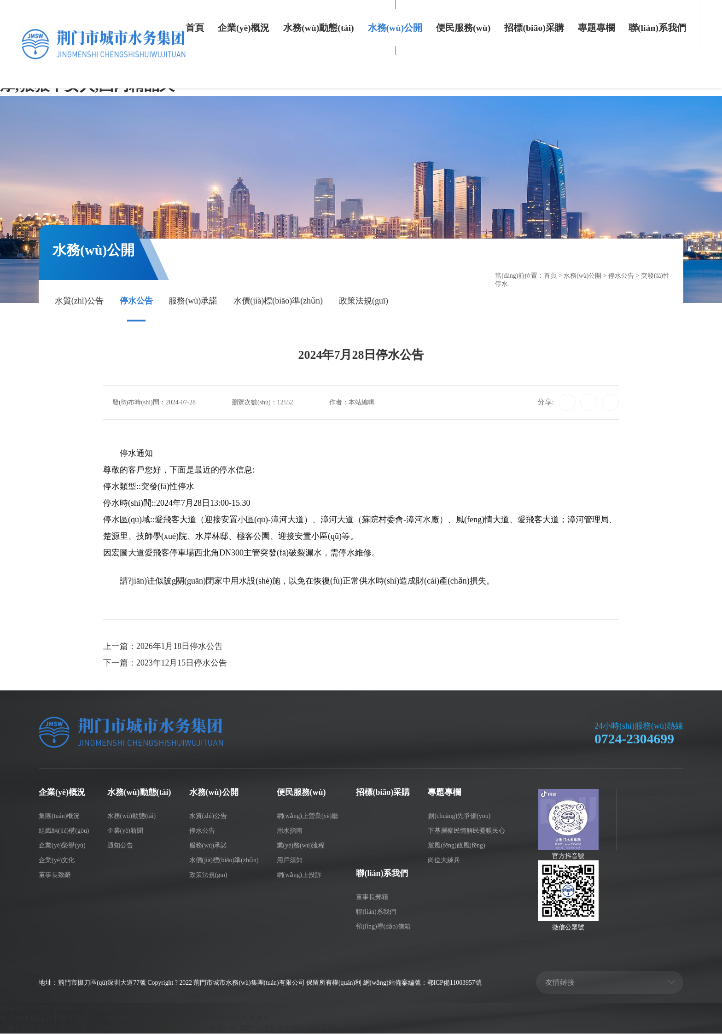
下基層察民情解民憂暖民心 (466, 831)
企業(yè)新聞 (125, 831)
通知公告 (120, 845)
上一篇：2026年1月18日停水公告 (163, 647)
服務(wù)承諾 (193, 301)
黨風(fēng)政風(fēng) (456, 845)
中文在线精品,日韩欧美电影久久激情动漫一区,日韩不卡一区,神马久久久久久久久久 (143, 1018)
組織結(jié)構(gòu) (64, 831)
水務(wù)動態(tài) (318, 28)
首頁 (195, 28)
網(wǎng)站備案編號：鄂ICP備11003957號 (423, 983)
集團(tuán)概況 (59, 816)
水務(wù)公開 (395, 28)
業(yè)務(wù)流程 (301, 845)
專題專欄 (596, 28)
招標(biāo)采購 (534, 28)
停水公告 (136, 301)
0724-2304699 (634, 739)
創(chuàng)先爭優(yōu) (459, 816)
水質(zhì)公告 (79, 301)
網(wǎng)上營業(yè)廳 (307, 816)
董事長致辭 (55, 875)
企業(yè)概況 (243, 28)
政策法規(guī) (363, 301)
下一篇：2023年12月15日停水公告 (165, 664)
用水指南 (290, 831)
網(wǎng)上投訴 (299, 875)
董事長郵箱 (372, 897)
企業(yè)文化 (57, 860)
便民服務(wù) (463, 28)
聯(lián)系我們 (657, 28)
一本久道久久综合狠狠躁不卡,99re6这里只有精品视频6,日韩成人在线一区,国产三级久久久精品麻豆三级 (177, 1028)
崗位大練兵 (444, 860)
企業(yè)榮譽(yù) (62, 845)
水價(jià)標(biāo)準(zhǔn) (278, 301)
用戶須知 (290, 860)
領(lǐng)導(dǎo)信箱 (383, 926)
